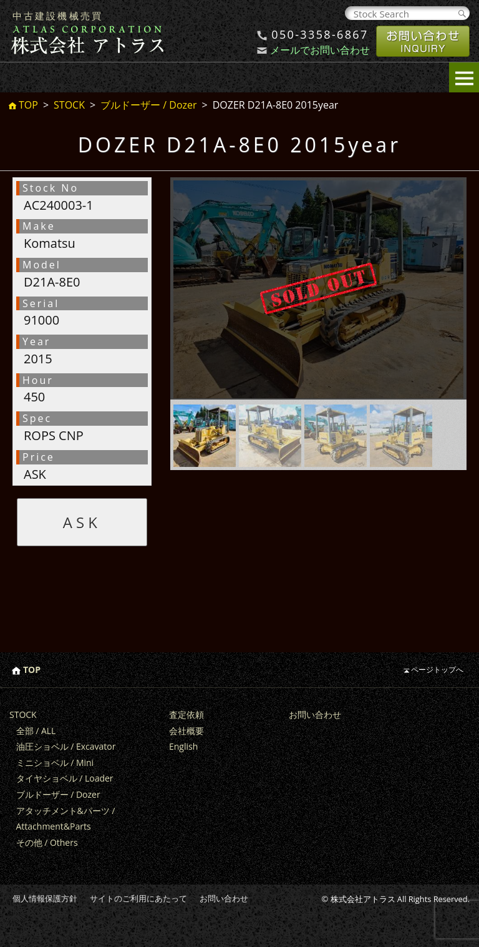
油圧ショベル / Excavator (66, 746)
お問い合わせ (315, 714)
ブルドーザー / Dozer (148, 105)
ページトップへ (437, 669)
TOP (28, 105)
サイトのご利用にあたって (138, 898)
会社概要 (186, 731)
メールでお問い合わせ (320, 50)
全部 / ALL (36, 731)
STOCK (69, 105)
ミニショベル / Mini (55, 762)
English (183, 746)
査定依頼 (186, 714)
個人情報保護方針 (44, 898)
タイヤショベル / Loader (65, 778)
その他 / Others (47, 842)
